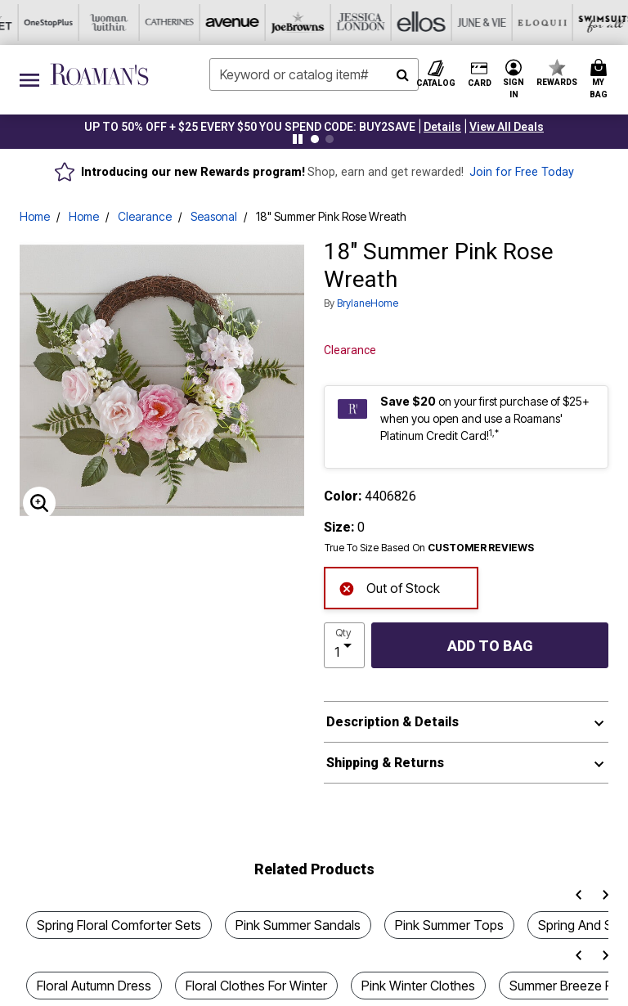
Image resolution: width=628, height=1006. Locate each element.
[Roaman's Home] (99, 74)
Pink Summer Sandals (298, 925)
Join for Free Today (521, 172)
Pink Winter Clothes (418, 985)
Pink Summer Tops (449, 925)
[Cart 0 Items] (601, 79)
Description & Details (392, 722)
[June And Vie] (283, 22)
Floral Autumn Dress (94, 985)
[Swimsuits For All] (405, 22)
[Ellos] (223, 22)
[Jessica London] (162, 22)
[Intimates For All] (526, 22)
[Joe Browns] (102, 22)
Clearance (145, 216)
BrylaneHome (367, 303)
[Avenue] (41, 22)
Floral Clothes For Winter (256, 985)
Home (35, 216)
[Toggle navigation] (29, 79)
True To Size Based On (429, 548)
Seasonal (214, 216)
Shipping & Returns (385, 762)
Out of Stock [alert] (389, 586)
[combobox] (314, 74)
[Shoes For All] (586, 22)
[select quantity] (344, 645)
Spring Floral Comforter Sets (119, 925)
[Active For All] (465, 22)
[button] (442, 126)
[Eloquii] (344, 22)
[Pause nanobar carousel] (297, 139)
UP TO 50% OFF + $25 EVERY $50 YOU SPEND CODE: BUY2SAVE (249, 126)
